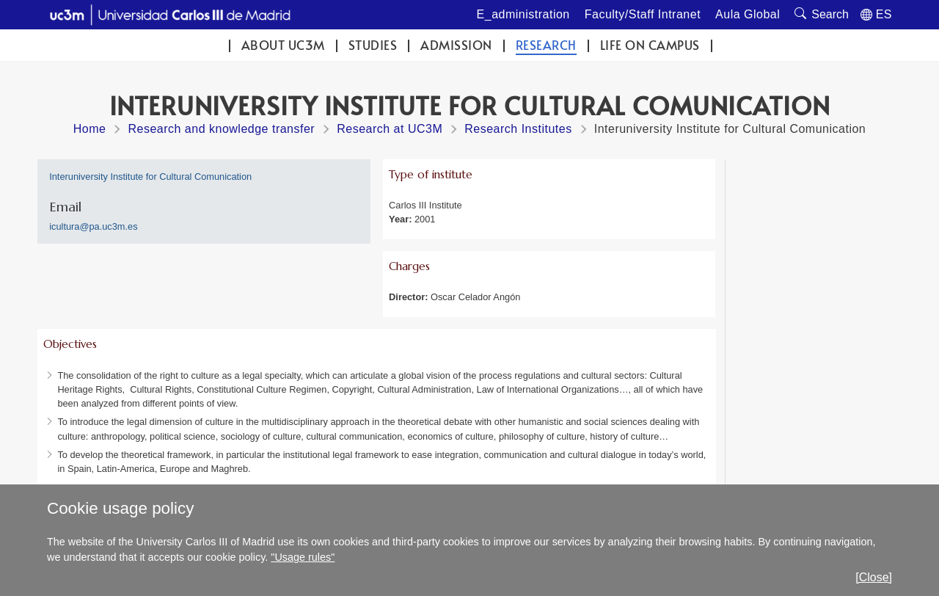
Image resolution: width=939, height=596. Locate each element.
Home (89, 129)
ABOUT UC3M (283, 45)
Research (546, 45)
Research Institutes (517, 129)
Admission (456, 45)
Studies (373, 45)
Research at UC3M (389, 129)
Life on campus (650, 45)
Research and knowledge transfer (221, 129)
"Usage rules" (303, 557)
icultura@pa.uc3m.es (93, 226)
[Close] (873, 577)
